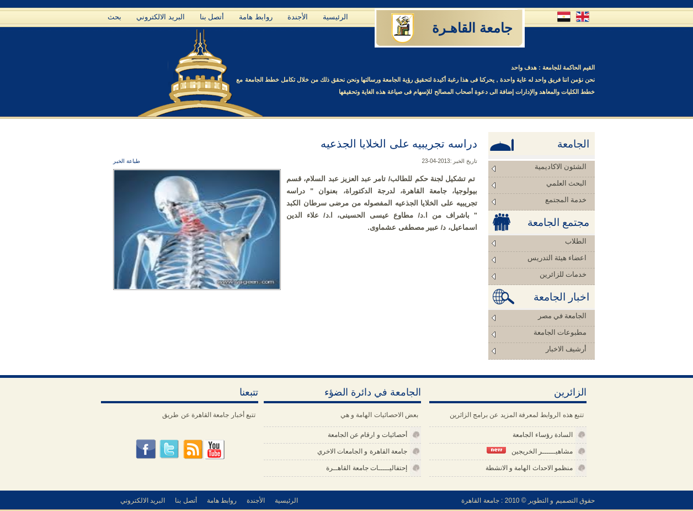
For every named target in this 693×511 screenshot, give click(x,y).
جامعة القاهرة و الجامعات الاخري (362, 451)
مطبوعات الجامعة (560, 332)
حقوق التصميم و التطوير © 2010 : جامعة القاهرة (528, 500)
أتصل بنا (212, 17)
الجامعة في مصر (562, 316)
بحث (114, 17)
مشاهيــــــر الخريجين (530, 451)
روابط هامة (256, 17)
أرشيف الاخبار (566, 349)
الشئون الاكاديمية (561, 166)
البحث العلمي (566, 183)
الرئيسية (335, 17)
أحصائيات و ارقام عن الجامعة (367, 435)
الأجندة (297, 17)
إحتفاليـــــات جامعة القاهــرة (366, 468)
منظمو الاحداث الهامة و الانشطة (529, 468)
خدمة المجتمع (566, 200)
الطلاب (576, 241)
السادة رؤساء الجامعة (543, 435)
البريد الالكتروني (160, 17)
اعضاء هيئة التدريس (557, 258)
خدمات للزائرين (563, 274)
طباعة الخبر (126, 161)
